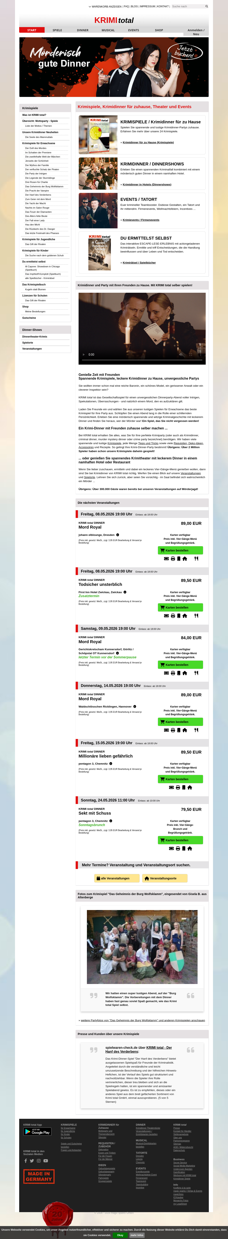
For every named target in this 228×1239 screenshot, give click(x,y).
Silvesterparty (104, 1175)
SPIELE (57, 30)
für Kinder (65, 1134)
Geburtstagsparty (106, 1171)
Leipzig (139, 1159)
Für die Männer (105, 1159)
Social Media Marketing (184, 1166)
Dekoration (103, 1149)
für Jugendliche (68, 1131)
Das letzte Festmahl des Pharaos (42, 233)
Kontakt (163, 6)
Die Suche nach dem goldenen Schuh (44, 255)
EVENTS (133, 30)
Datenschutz (179, 1150)
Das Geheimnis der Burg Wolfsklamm (44, 186)
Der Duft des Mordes (35, 148)
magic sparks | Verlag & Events (187, 1191)
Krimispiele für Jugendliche (38, 239)
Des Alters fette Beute (36, 216)
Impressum (147, 6)
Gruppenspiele (105, 1181)
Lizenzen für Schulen (34, 295)
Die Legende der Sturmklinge (40, 178)
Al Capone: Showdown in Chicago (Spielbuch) (42, 268)
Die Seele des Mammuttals (39, 137)
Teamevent (141, 1181)
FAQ (126, 6)
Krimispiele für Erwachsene (38, 143)
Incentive (140, 1187)
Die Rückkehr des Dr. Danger (40, 229)
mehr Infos (137, 1235)
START (32, 30)
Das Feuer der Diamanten (38, 212)
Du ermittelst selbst (33, 261)
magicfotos (178, 1194)
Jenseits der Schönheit (36, 161)
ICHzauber (178, 1197)
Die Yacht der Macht (35, 203)
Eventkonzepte (143, 1171)
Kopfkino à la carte (182, 1188)
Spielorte (27, 342)
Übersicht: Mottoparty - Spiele (40, 121)
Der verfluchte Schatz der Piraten (42, 169)
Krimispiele (114, 443)
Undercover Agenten (182, 1169)
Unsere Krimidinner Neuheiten (40, 132)
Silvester (102, 1137)
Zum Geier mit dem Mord (38, 199)
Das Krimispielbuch (34, 284)
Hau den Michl (32, 224)
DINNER (83, 30)
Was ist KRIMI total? (34, 115)
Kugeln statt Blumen (35, 289)
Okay (120, 1235)
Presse (176, 1128)
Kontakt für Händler (182, 1131)
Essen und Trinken (107, 1153)
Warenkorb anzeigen (107, 6)
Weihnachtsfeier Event (146, 1175)
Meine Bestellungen (35, 311)
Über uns (177, 1137)
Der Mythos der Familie (37, 165)
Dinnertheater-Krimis (34, 336)
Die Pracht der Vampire (37, 190)
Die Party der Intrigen (36, 173)
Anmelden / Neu (196, 30)
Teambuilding (142, 1184)
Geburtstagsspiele (106, 1168)
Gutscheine (29, 317)
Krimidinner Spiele (181, 1179)
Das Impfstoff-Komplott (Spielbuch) (43, 274)
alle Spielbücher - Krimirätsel (39, 278)
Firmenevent (142, 1178)
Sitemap (177, 1144)
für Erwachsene (68, 1128)
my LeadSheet (180, 1204)
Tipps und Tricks (148, 443)
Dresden (140, 1156)
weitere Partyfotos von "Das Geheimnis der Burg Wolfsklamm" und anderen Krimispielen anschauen (143, 1020)
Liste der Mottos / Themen (38, 126)
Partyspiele (103, 1178)
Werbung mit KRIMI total (184, 1175)
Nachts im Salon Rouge (37, 207)
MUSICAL (108, 30)
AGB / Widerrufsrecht (183, 1147)
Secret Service (180, 1162)
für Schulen (66, 1137)
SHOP (159, 30)
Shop (25, 306)
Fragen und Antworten (71, 1150)
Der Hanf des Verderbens (38, 195)
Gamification (179, 1172)
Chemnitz (140, 1162)
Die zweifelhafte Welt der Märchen (42, 156)
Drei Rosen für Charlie (36, 182)
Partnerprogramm (181, 1141)
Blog (134, 6)
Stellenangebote (180, 1134)
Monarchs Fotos (180, 1200)
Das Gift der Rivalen (35, 244)
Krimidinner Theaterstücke (148, 1128)
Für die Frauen (105, 1156)
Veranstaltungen (32, 348)
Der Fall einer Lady (35, 220)
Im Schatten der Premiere (38, 152)
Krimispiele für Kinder (35, 250)
